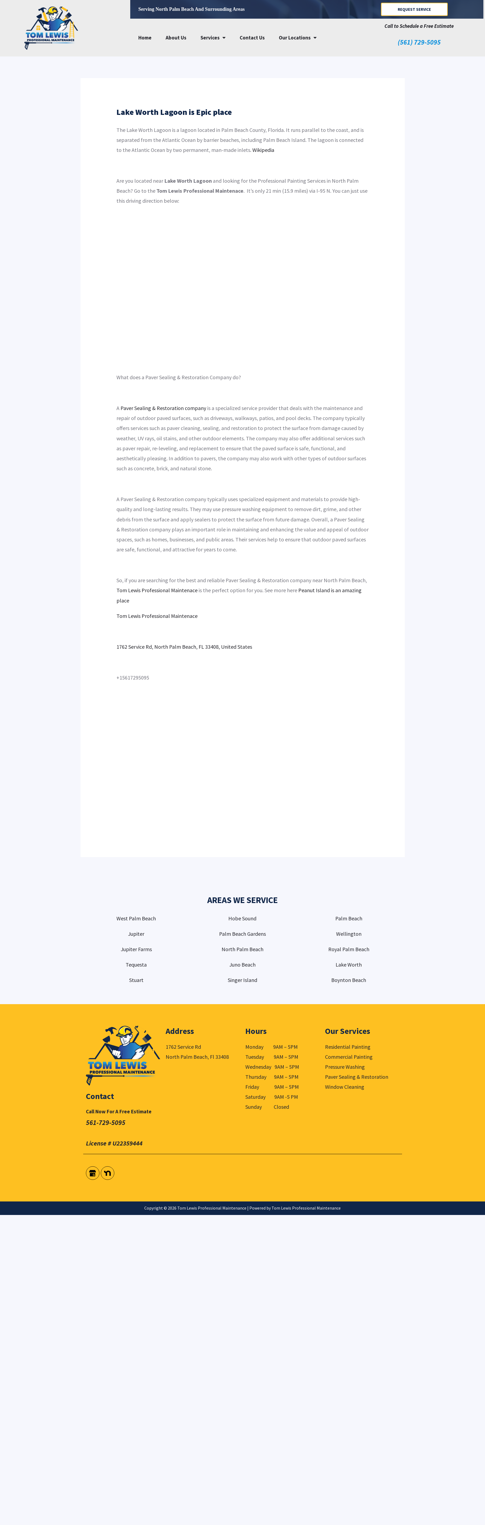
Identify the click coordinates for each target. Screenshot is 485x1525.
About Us (176, 37)
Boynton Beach (348, 980)
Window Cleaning (344, 1086)
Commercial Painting (349, 1056)
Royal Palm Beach (348, 949)
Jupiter (136, 933)
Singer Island (242, 980)
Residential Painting (347, 1046)
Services (213, 37)
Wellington (349, 933)
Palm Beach (348, 918)
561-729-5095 (105, 1122)
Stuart (136, 980)
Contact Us (252, 37)
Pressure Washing (345, 1066)
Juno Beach (242, 964)
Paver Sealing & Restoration (356, 1076)
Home (145, 37)
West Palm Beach (136, 918)
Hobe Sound (242, 918)
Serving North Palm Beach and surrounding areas (191, 9)
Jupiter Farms (136, 949)
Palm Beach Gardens (242, 933)
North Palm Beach (242, 949)
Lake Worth (349, 964)
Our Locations (298, 37)
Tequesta (136, 964)
